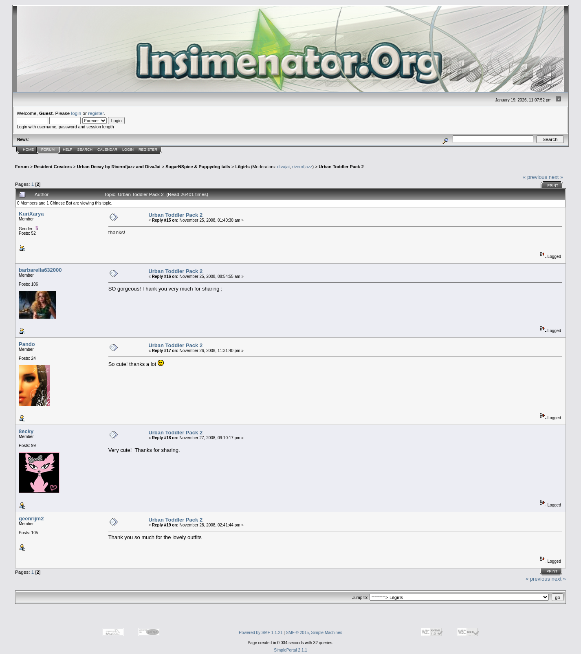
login (76, 113)
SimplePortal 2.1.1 (290, 650)
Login (128, 150)
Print (552, 185)
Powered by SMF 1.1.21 (260, 632)
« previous (535, 177)
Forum (48, 150)
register (95, 113)
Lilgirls (242, 166)
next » (556, 177)
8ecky (26, 431)
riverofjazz (302, 166)
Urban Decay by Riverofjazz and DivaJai (119, 166)
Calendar (107, 150)
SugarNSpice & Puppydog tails (197, 166)
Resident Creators (53, 166)
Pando (27, 344)
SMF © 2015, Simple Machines (314, 632)
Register (148, 150)
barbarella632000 (40, 270)
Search (85, 150)
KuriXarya (31, 214)
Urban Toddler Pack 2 (341, 166)
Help (68, 150)
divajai (283, 166)
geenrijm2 (31, 518)
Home (28, 150)
